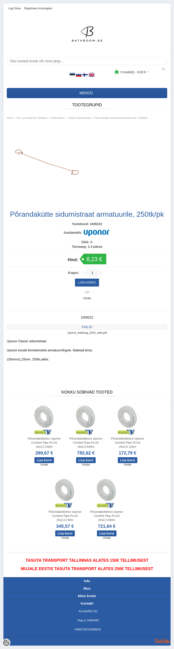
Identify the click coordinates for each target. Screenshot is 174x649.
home (10, 118)
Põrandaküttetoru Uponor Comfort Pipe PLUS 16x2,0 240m (44, 442)
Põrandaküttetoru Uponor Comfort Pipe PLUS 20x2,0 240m (65, 516)
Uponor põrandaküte (79, 118)
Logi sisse (14, 8)
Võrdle (87, 298)
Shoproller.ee (163, 641)
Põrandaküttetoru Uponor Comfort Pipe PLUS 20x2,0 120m (127, 442)
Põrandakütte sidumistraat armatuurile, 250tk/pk (120, 118)
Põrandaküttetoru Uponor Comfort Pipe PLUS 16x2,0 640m (85, 442)
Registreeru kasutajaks (38, 8)
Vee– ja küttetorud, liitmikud (32, 118)
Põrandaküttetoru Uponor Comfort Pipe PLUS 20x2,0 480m (106, 516)
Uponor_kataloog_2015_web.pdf (86, 332)
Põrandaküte (58, 118)
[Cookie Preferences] (6, 643)
